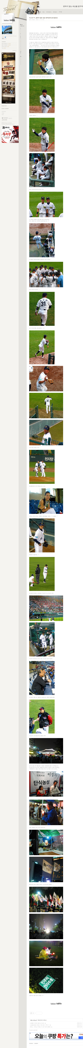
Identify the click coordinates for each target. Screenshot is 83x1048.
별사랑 (3, 122)
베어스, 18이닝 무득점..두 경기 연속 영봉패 (40, 1027)
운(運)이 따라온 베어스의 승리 (37, 1023)
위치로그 (55, 12)
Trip (4, 48)
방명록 (60, 12)
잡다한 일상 (5, 46)
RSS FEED (4, 119)
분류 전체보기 (6, 43)
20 (20, 51)
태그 (44, 12)
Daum (4, 124)
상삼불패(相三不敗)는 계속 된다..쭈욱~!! (39, 1025)
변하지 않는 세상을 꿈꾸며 (73, 6)
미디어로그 (48, 12)
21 (20, 52)
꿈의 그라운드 (6, 45)
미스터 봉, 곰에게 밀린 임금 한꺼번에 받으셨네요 (43, 18)
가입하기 (10, 118)
